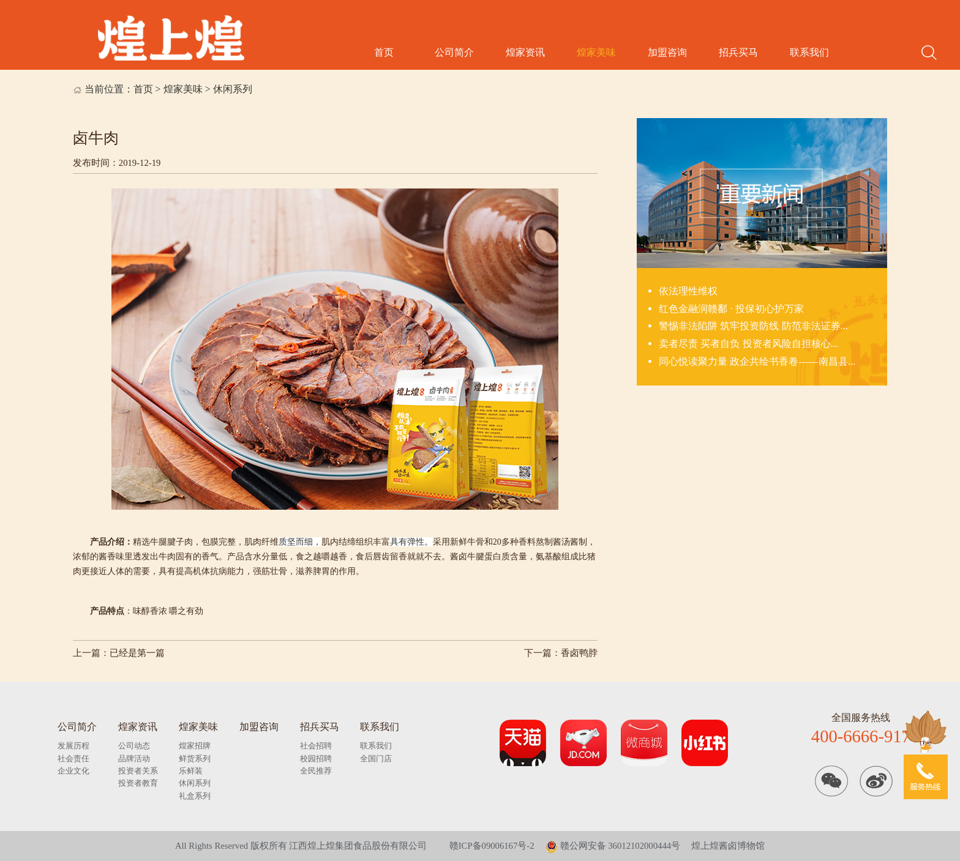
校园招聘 (316, 758)
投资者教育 (138, 783)
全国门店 (376, 758)
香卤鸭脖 (579, 653)
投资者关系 (138, 770)
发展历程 (73, 745)
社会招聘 (316, 745)
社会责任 (73, 758)
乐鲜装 (191, 770)
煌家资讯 (525, 52)
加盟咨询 (667, 52)
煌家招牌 (195, 745)
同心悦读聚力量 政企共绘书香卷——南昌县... (757, 361)
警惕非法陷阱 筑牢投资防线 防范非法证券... (753, 326)
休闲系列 (232, 89)
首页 (384, 52)
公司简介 (454, 52)
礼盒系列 (195, 795)
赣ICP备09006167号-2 (491, 846)
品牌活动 (134, 758)
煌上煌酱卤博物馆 (728, 846)
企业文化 (73, 770)
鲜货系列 (195, 758)
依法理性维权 (688, 291)
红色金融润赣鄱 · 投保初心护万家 (731, 309)
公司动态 (134, 745)
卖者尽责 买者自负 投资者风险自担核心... (748, 343)
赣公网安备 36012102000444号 (613, 846)
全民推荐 (316, 770)
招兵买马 (738, 52)
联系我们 (809, 52)
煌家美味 (596, 52)
